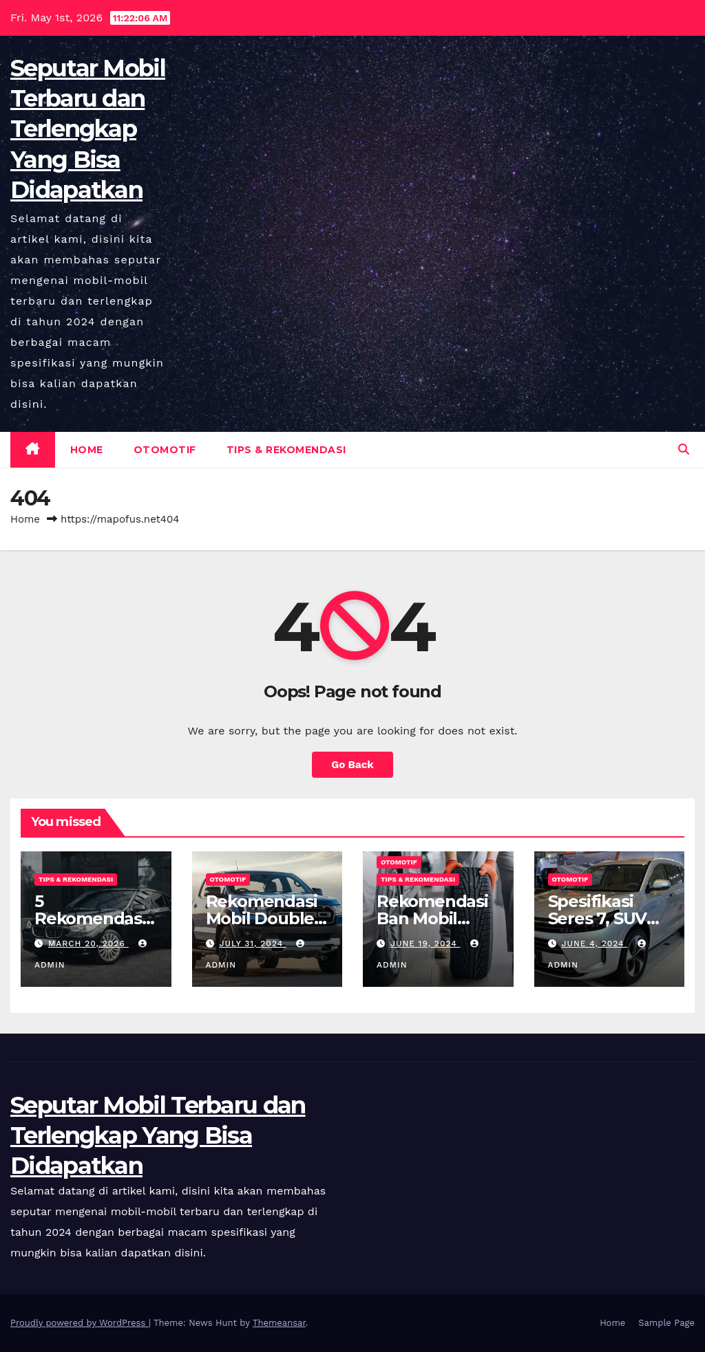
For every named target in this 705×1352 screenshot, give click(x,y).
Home (86, 450)
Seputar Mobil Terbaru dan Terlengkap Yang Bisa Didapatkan (87, 129)
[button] (683, 449)
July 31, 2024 (252, 943)
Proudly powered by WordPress (79, 1323)
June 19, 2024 (425, 943)
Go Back (352, 765)
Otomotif (165, 450)
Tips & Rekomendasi (286, 450)
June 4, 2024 (594, 943)
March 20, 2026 (88, 943)
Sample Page (666, 1323)
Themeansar (279, 1323)
